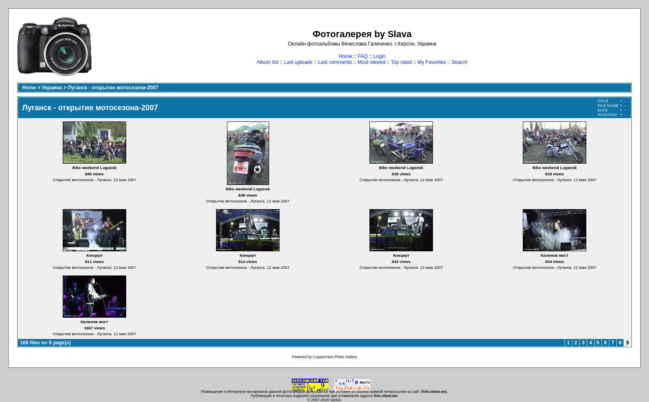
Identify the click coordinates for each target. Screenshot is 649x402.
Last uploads (298, 62)
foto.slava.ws (434, 391)
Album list (267, 62)
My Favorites (431, 62)
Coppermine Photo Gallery (335, 357)
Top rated (401, 62)
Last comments (335, 62)
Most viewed (372, 62)
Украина (52, 88)
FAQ (363, 56)
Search (460, 62)
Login (379, 56)
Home (345, 56)
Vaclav (335, 400)
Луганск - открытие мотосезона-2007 (113, 88)
